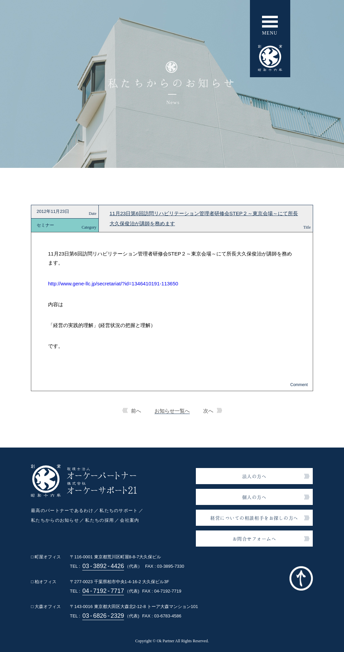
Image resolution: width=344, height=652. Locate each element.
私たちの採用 (99, 520)
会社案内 (129, 520)
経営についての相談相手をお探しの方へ (254, 517)
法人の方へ (254, 476)
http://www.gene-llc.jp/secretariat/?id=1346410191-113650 (113, 283)
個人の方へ (254, 497)
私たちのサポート (118, 510)
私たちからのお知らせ (55, 520)
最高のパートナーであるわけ (62, 510)
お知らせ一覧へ (172, 411)
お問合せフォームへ (254, 538)
